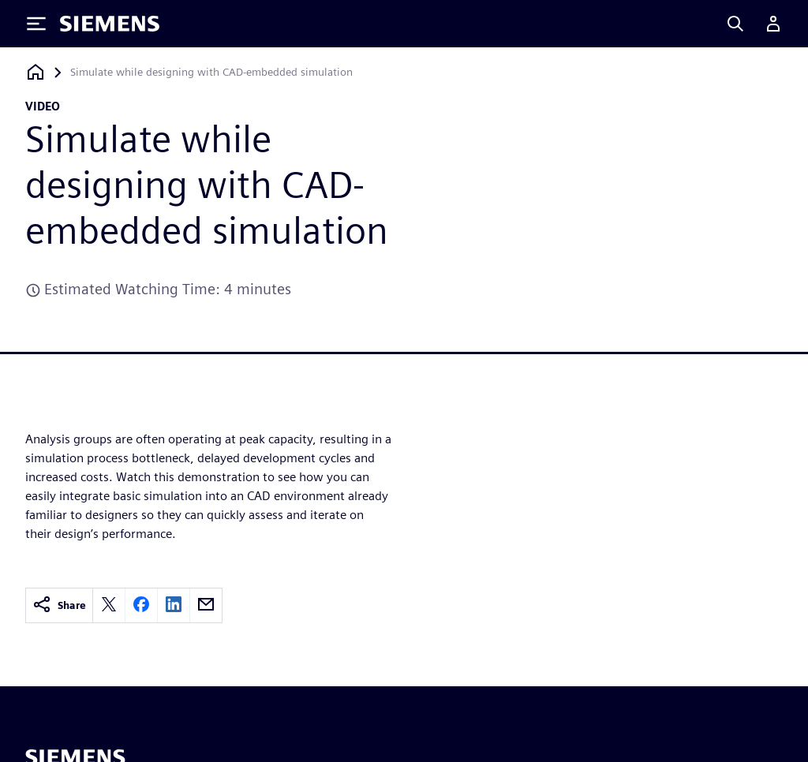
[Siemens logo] (109, 24)
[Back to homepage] (35, 72)
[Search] (735, 23)
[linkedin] (173, 605)
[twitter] (109, 605)
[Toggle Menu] (36, 24)
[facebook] (141, 605)
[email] (206, 605)
